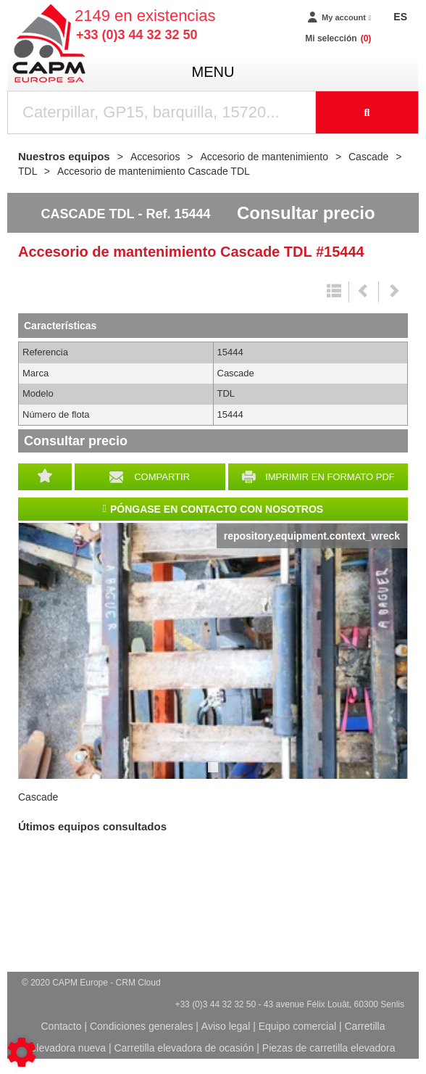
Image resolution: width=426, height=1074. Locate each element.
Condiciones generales (141, 1026)
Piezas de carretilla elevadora (329, 1048)
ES (400, 16)
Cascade (38, 797)
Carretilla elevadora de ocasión (184, 1048)
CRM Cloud (138, 983)
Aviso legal (225, 1026)
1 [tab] (215, 774)
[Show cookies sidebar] (21, 1052)
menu (213, 72)
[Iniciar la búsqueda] (367, 112)
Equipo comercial (297, 1026)
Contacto (61, 1026)
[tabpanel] (213, 651)
